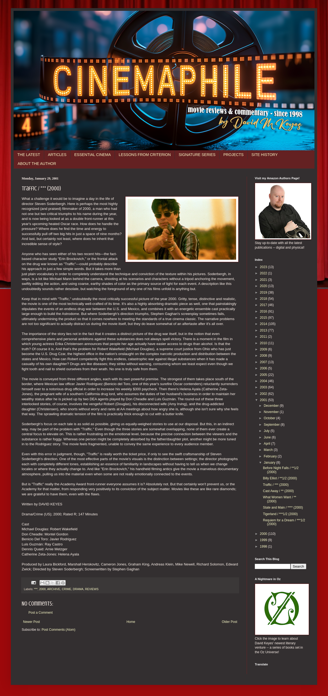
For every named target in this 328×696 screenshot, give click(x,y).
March (269, 450)
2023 (264, 267)
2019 (264, 292)
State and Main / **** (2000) (283, 507)
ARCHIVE (53, 589)
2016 (264, 311)
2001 (264, 400)
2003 (264, 387)
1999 (264, 540)
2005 (264, 375)
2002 (264, 394)
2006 (264, 368)
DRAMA (78, 589)
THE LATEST (28, 154)
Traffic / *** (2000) (276, 485)
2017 (264, 305)
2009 (264, 349)
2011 (264, 337)
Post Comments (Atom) (58, 630)
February (271, 456)
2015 (264, 318)
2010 (264, 343)
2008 (264, 355)
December (272, 406)
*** (36, 589)
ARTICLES (57, 154)
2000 (42, 589)
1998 (264, 546)
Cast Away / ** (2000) (278, 491)
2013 (264, 330)
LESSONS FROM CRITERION (145, 154)
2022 (264, 273)
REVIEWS (92, 589)
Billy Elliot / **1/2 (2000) (280, 478)
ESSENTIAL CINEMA (92, 154)
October (270, 418)
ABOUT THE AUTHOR (37, 163)
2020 (264, 286)
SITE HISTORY (265, 154)
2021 (264, 280)
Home (131, 622)
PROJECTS (233, 154)
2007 (264, 362)
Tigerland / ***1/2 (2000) (280, 514)
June (268, 437)
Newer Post (31, 622)
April (267, 443)
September (272, 425)
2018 (264, 299)
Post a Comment (40, 612)
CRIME (66, 589)
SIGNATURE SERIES (197, 154)
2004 (264, 381)
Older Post (229, 622)
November (272, 412)
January (270, 462)
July (267, 431)
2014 (264, 324)
